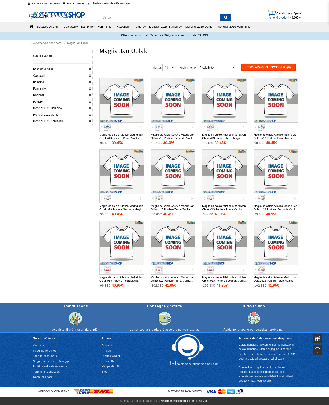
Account (107, 344)
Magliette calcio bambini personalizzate (184, 400)
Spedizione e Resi (45, 350)
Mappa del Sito (112, 365)
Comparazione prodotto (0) (269, 67)
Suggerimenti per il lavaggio (52, 360)
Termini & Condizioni (47, 371)
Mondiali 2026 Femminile (48, 121)
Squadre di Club (43, 69)
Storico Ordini (111, 355)
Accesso (55, 3)
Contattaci (40, 344)
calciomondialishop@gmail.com (110, 3)
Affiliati (106, 350)
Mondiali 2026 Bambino (47, 108)
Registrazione (39, 3)
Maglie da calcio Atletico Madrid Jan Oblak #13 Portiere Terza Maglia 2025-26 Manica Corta (121, 280)
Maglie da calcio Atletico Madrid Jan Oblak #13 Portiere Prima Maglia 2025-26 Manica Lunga (172, 280)
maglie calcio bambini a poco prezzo (263, 353)
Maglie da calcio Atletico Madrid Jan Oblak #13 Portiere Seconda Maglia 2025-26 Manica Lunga (224, 280)
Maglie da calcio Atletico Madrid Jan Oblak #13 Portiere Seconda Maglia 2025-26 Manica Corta (275, 209)
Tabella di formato (45, 355)
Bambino (38, 82)
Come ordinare (43, 376)
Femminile (39, 88)
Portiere (38, 101)
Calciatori (39, 75)
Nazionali (38, 95)
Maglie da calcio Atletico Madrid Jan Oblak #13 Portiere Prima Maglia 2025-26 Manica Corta (224, 209)
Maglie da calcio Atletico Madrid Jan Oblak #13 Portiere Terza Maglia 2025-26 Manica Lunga (275, 280)
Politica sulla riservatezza (50, 365)
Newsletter (109, 360)
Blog (105, 371)
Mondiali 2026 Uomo (45, 114)
